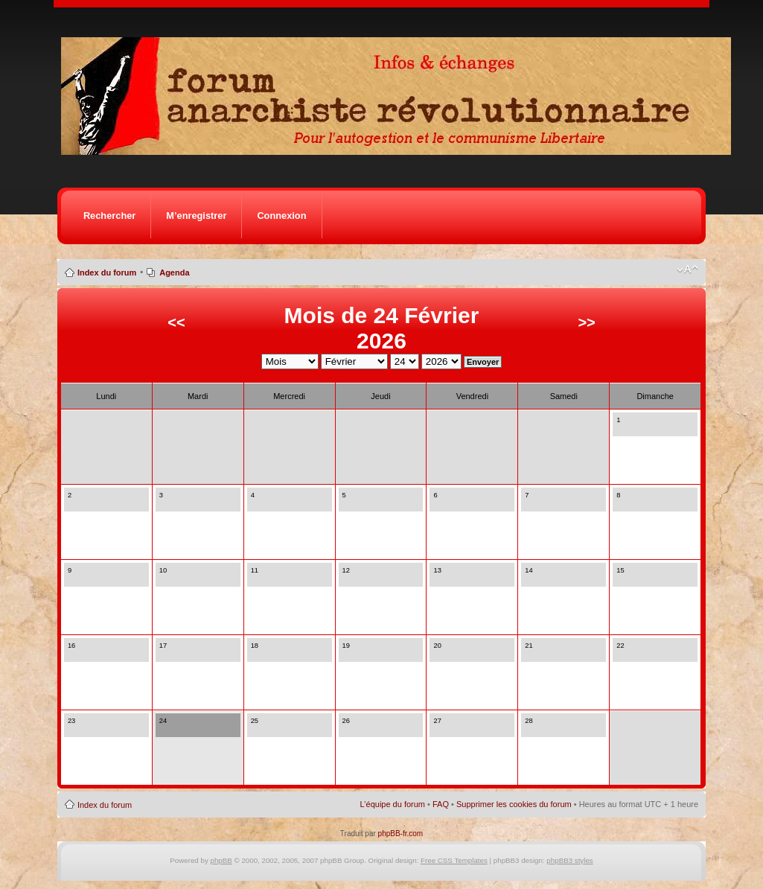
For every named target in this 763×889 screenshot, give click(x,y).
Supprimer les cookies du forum (514, 804)
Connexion (281, 215)
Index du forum (106, 272)
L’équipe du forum (392, 804)
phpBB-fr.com (401, 833)
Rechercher (109, 215)
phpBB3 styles (569, 860)
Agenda (174, 272)
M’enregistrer (196, 215)
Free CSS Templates (454, 860)
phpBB (221, 860)
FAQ (440, 804)
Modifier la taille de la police (687, 269)
